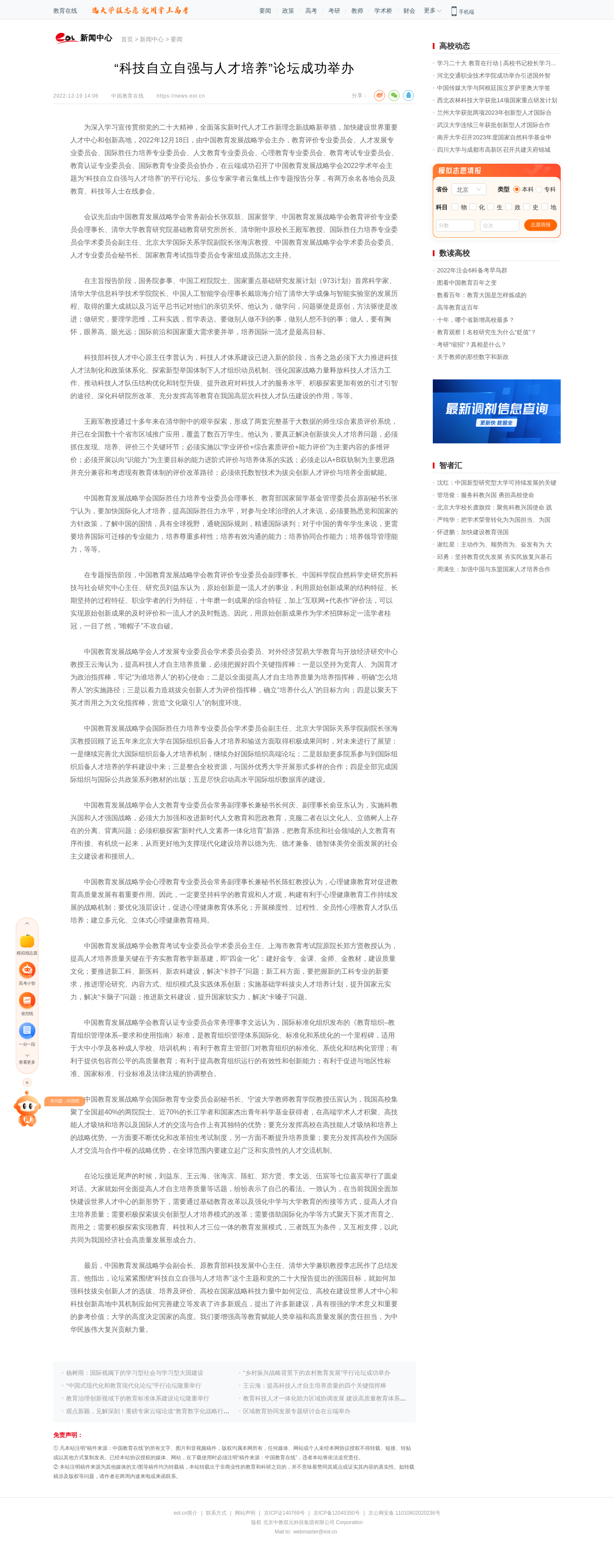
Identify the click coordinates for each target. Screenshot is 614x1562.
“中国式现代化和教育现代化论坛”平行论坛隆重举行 (133, 1385)
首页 (127, 39)
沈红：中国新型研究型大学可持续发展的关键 (496, 482)
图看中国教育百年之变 (467, 282)
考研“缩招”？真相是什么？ (472, 344)
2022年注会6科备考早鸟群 (472, 270)
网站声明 (245, 1513)
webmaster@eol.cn (315, 1532)
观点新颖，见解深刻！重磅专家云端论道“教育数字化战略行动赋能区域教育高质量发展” (181, 1411)
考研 (334, 10)
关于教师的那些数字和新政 (473, 356)
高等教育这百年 (458, 307)
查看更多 (27, 1062)
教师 (357, 10)
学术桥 (383, 10)
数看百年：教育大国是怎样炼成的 (482, 295)
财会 (409, 10)
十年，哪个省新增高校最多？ (476, 319)
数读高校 (454, 253)
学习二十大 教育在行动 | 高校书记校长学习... (496, 63)
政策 (288, 10)
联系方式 (216, 1513)
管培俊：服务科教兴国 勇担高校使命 (485, 495)
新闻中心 (152, 39)
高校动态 (454, 46)
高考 (311, 10)
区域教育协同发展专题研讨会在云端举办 (296, 1411)
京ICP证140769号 (284, 1513)
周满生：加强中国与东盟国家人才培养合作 (493, 569)
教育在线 (65, 10)
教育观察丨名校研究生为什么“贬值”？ (486, 332)
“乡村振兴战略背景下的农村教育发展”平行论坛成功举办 (316, 1372)
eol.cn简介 (185, 1513)
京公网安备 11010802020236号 (404, 1513)
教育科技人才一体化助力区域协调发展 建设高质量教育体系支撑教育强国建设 (345, 1398)
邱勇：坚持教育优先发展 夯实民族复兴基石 (494, 556)
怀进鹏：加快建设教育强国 (473, 532)
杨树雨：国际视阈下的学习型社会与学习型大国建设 (134, 1372)
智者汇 (450, 465)
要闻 (265, 10)
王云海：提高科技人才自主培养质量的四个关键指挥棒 (314, 1385)
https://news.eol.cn (181, 96)
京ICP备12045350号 (336, 1513)
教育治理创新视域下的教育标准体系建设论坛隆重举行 (137, 1398)
